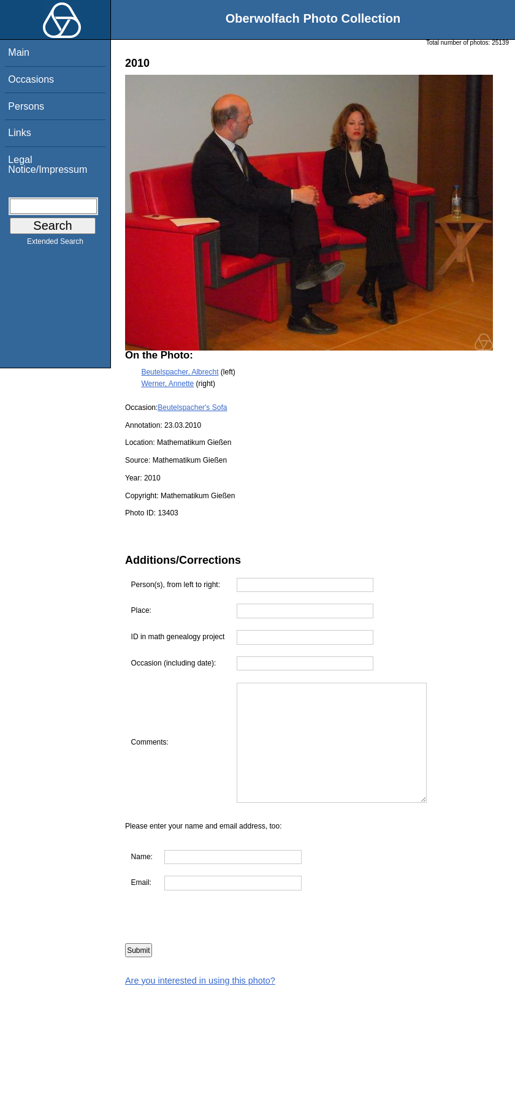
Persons (26, 106)
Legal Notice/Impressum (47, 164)
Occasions (31, 79)
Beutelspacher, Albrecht (179, 372)
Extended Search (55, 244)
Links (19, 132)
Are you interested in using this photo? (200, 980)
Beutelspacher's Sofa (192, 407)
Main (18, 52)
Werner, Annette (167, 383)
